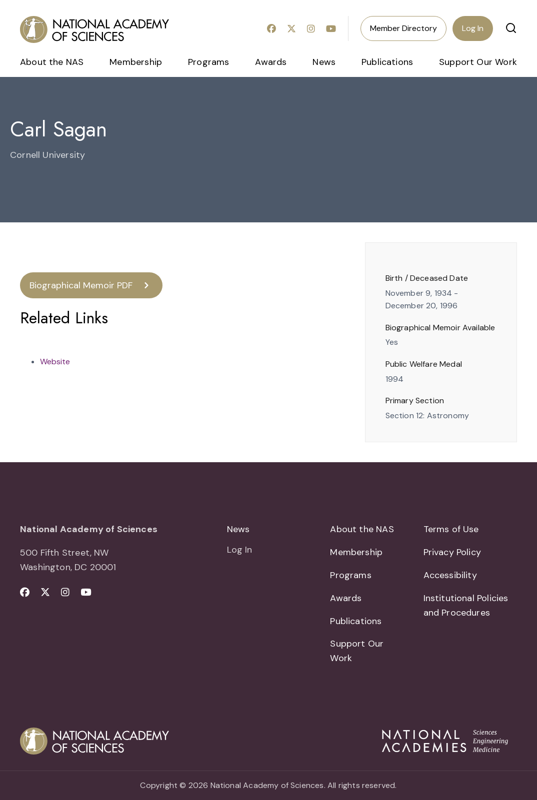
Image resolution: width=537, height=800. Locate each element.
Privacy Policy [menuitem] (453, 552)
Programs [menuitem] (208, 62)
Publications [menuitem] (387, 62)
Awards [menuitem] (270, 62)
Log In (473, 28)
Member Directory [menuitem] (403, 28)
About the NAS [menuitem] (52, 62)
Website (55, 361)
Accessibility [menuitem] (450, 575)
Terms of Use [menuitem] (451, 529)
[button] (511, 28)
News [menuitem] (324, 62)
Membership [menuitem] (136, 62)
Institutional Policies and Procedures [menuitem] (466, 605)
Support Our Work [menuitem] (478, 62)
